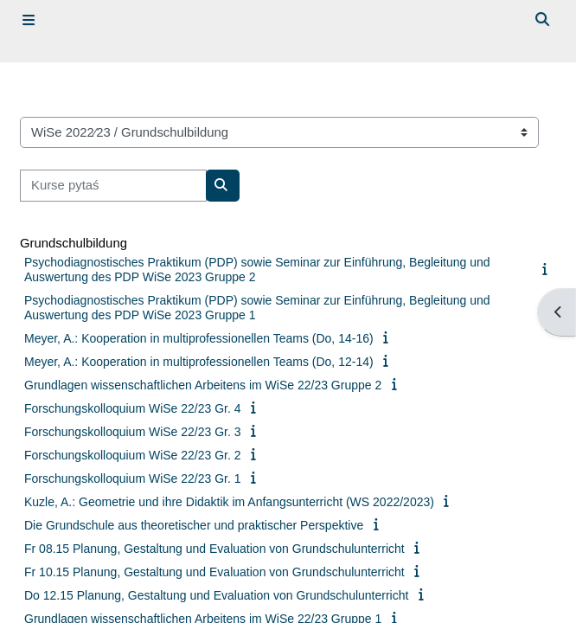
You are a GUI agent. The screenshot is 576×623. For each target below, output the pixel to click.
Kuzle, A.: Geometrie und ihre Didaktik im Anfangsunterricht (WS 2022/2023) (229, 502)
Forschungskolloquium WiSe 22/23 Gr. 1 (132, 478)
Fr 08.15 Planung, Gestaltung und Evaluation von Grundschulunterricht (214, 549)
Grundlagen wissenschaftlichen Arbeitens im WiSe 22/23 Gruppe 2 (202, 385)
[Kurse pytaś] (113, 185)
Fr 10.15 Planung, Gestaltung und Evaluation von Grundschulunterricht (214, 572)
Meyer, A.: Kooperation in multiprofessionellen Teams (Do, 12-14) (199, 362)
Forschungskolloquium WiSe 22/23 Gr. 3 (132, 432)
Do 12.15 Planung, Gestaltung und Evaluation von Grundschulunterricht (216, 595)
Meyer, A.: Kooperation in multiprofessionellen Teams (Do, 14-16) (199, 338)
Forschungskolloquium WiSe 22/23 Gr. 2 (132, 455)
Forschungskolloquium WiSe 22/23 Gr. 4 (132, 408)
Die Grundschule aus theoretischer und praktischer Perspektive (193, 525)
